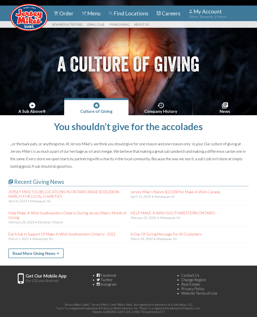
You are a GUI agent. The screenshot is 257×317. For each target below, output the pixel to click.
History (161, 107)
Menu (91, 13)
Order (63, 13)
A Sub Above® (32, 107)
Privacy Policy (192, 288)
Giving (96, 107)
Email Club (95, 24)
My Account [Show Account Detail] (207, 13)
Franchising (119, 24)
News (225, 107)
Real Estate (190, 284)
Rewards (67, 24)
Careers (168, 13)
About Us (141, 24)
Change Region (193, 280)
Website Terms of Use (199, 293)
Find (128, 13)
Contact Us (190, 275)
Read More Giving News (36, 253)
